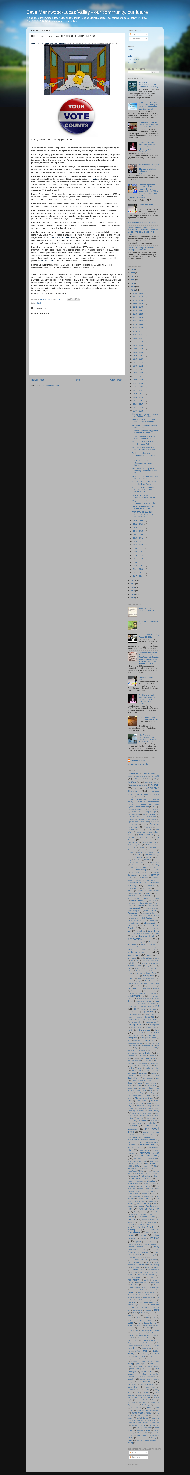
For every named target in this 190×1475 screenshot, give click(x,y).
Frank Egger (151, 973)
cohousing (144, 875)
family (139, 966)
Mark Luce (143, 1161)
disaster (142, 920)
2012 (133, 598)
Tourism (156, 1405)
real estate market (146, 1275)
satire (156, 1310)
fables (133, 963)
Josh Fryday (142, 1055)
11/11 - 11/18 (138, 317)
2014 (133, 591)
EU (137, 960)
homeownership (133, 1019)
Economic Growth (146, 936)
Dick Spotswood (148, 918)
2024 (133, 269)
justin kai (147, 1061)
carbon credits (142, 852)
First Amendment (150, 968)
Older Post (116, 379)
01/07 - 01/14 (138, 576)
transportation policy (141, 1413)
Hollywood (139, 1017)
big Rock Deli (152, 819)
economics (135, 939)
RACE (147, 1267)
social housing (144, 1354)
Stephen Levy (147, 1369)
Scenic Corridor (150, 1323)
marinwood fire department (140, 1137)
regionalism (133, 1280)
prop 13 (143, 1257)
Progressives (132, 1257)
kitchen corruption (152, 1068)
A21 (157, 776)
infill (129, 1040)
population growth (149, 1244)
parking (143, 1214)
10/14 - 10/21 (138, 331)
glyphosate (142, 993)
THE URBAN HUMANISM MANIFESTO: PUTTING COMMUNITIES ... (143, 514)
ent (154, 949)
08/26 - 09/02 (138, 356)
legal (129, 1085)
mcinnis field (146, 1166)
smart (147, 1346)
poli (155, 1232)
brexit (150, 832)
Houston (130, 1030)
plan (147, 1224)
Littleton (151, 1088)
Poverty (148, 1247)
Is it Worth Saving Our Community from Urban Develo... (142, 463)
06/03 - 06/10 (138, 397)
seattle (147, 1328)
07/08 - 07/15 (138, 380)
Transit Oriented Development (148, 1410)
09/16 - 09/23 (138, 345)
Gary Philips (145, 983)
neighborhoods (148, 1196)
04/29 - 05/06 (138, 521)
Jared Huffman (146, 1048)
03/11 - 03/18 (138, 545)
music (154, 1193)
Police (130, 1235)
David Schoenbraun (150, 908)
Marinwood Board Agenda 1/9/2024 (142, 223)
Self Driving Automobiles (150, 1330)
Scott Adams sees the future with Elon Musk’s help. (145, 477)
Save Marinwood (138, 761)
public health (142, 1265)
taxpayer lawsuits (144, 1395)
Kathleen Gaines (142, 1063)
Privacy (138, 1255)
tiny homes (132, 1402)
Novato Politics (143, 1204)
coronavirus (132, 888)
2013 (133, 594)
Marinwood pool (144, 1150)
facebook (144, 963)
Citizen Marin (141, 862)
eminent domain (135, 947)
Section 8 (155, 1328)
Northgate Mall (139, 1201)
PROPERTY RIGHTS (139, 1260)
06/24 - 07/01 (138, 387)
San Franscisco (142, 1305)
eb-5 (133, 936)
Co (158, 870)
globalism (131, 993)
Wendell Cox (142, 1433)
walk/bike (140, 1430)
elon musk (152, 944)
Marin (149, 1103)
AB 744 (135, 779)
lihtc (154, 1086)
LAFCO (148, 1070)
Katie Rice (155, 1063)
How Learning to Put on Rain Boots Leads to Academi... (143, 421)
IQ (158, 1043)
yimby (130, 1440)
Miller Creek (133, 1183)
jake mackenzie (147, 1045)
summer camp (145, 1379)
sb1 (145, 1315)
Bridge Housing (146, 834)
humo (149, 1033)
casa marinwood (150, 855)
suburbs (131, 1379)
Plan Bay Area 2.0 (145, 1227)
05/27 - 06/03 (138, 401)
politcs (143, 1235)
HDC (134, 1009)
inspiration (148, 1040)
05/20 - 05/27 (138, 404)
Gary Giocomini (133, 983)
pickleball (141, 1224)
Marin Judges (151, 1118)
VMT (139, 1428)
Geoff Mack (146, 988)
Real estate (144, 1272)
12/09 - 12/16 (138, 304)
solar (143, 1356)
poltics (138, 1242)
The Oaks (146, 1400)
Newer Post (37, 379)
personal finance (147, 1219)
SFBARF (131, 1338)
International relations (135, 1043)
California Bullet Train (149, 842)
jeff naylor (131, 1050)
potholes (140, 1247)
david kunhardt (134, 908)
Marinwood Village (149, 1153)
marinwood (132, 1126)
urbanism (155, 1423)
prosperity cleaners (135, 1262)
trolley (147, 1415)
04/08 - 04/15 (138, 531)
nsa (135, 1206)
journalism (153, 1055)
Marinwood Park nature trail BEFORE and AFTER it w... (144, 449)
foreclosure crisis (142, 971)
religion (146, 1280)
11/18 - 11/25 (138, 314)
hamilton (153, 1003)
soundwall (134, 1361)
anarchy (134, 804)
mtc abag (141, 1188)
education (132, 944)
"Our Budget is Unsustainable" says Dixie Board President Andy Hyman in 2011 (147, 738)
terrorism (137, 1400)
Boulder (149, 830)
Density (148, 915)
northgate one (151, 1201)
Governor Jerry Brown (143, 1001)
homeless (149, 1017)
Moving (140, 1186)
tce (155, 1395)
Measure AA (144, 1168)
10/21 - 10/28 (138, 328)
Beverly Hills (132, 819)
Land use (143, 1073)
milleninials (140, 1181)
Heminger (143, 1009)
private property (151, 1255)
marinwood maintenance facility (141, 1140)
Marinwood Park (147, 1145)
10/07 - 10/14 (138, 335)
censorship (138, 857)
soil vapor (135, 1356)
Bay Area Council (134, 817)
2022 (133, 276)
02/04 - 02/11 (138, 562)
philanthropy (152, 1222)
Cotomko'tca (141, 891)
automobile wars (134, 814)
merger (148, 1171)
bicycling (141, 819)
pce (153, 1217)
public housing (154, 1265)
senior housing (144, 1335)
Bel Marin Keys (151, 817)
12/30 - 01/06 (138, 293)
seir (137, 1330)
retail (143, 1285)
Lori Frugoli (140, 1093)
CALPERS (142, 847)
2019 (133, 287)
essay (157, 958)
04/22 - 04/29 (138, 524)
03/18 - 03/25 (138, 541)
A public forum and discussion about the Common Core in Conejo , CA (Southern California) (148, 147)
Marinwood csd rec (148, 1135)
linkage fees (132, 1088)
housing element (136, 1024)
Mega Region (132, 1171)
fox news (139, 973)
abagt (157, 782)
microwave (134, 1176)
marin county (153, 1111)
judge (141, 1058)
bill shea (135, 824)
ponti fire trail (151, 1242)
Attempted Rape (150, 812)
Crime (147, 893)
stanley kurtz (134, 1369)
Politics (154, 1238)
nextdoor (140, 1198)
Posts (133, 34)
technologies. (145, 1397)
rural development (143, 1300)
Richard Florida (141, 1287)
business (151, 840)
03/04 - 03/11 (138, 548)
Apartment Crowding (136, 809)
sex (155, 1335)
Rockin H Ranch (151, 1295)
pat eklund (143, 1217)
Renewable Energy (142, 1282)
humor (156, 1033)
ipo (153, 1043)
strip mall (142, 1376)
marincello (151, 1123)
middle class (145, 1176)
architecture (155, 809)
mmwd (154, 1183)
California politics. (152, 845)
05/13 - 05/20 (138, 408)
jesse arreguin (132, 1053)
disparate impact (134, 923)
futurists (130, 981)
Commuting (151, 880)
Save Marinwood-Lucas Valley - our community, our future (87, 12)
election (143, 944)
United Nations (142, 1418)
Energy (143, 949)
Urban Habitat (151, 1420)
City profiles (155, 862)
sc (139, 1323)
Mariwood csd (152, 1158)
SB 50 (151, 1313)
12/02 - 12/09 (138, 307)
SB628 (140, 1320)
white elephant (142, 1438)
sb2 (137, 1318)
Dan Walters (132, 903)
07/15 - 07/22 (138, 376)
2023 (133, 273)
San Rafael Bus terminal (140, 1307)
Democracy (132, 913)
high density (148, 1011)
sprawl (138, 1364)
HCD (156, 1006)
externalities (145, 960)
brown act (144, 837)
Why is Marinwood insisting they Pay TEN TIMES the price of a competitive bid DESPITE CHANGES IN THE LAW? (143, 231)
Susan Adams (146, 1384)
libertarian (137, 1086)
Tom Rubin (143, 1402)
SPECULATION (147, 1361)
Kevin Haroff (145, 1066)
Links (130, 56)
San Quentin (154, 1305)
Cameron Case (133, 850)
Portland (131, 1247)
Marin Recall (143, 1121)
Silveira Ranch (148, 1340)
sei (131, 1330)
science (139, 1325)
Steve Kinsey (147, 1371)
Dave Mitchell (152, 905)
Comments (135, 39)
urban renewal (143, 1423)
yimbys (139, 1440)
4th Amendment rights (142, 776)
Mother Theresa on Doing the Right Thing (147, 609)
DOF (144, 928)
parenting (133, 1214)
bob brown (149, 827)
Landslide (131, 1075)
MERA (141, 1171)
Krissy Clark (136, 1070)
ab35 (155, 779)
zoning (130, 1443)
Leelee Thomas (151, 1083)
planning (131, 1230)
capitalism (131, 852)
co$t (146, 872)
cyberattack (155, 898)
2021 (133, 280)
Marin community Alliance (144, 1108)
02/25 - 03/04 (138, 552)
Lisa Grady (142, 1088)
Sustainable (132, 1390)
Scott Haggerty (149, 1325)
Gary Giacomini (150, 981)
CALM (133, 847)
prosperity (153, 1260)
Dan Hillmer (152, 900)
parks (151, 1214)
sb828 (130, 1323)
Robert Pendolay (150, 1292)
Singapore (131, 1343)
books (141, 830)
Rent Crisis (135, 1285)
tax (138, 1393)
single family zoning (145, 1343)
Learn (140, 1083)
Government (134, 996)
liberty (147, 1086)
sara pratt (148, 1310)
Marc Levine (141, 1101)
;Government (133, 773)
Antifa (155, 807)
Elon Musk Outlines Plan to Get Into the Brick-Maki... (144, 483)
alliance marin (142, 799)
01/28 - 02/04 (138, 566)
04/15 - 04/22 (138, 528)
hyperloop (151, 1035)
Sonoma (141, 1359)
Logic (151, 1090)
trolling (154, 1415)
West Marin (141, 1435)
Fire (129, 968)
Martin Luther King (136, 1163)
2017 (133, 580)
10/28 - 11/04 (138, 324)
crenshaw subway (136, 893)
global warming (151, 991)
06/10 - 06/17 (138, 394)
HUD (156, 1030)
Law (157, 1078)
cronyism (146, 896)
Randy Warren (154, 1270)
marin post (132, 1121)
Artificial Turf (135, 812)
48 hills (130, 776)
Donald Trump (153, 931)
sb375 (155, 1318)
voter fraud (148, 1428)
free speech (148, 975)
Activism (155, 785)
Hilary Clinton (151, 1014)
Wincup (153, 1438)
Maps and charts (134, 59)
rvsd (154, 1300)
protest (149, 1262)
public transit (135, 1267)
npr (155, 1203)
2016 (133, 584)
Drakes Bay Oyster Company (141, 933)
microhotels (155, 1173)
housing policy (151, 1027)
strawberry (132, 1374)
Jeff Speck (141, 1050)
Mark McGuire (154, 1161)
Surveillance (145, 1381)
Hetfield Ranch (133, 1012)
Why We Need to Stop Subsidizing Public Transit (143, 496)
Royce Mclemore (148, 1297)
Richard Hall (154, 1287)
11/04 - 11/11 (138, 321)
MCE (137, 1166)
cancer (143, 850)
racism (156, 1267)
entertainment (136, 952)
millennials (151, 1181)
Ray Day (134, 1272)
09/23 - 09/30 (138, 342)
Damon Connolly (137, 901)
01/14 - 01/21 (138, 573)
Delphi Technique (150, 911)
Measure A (132, 1168)
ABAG (132, 781)
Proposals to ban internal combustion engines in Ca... (144, 502)
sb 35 (134, 1313)
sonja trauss (132, 1359)
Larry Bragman (148, 1078)
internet (147, 1043)
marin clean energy (144, 1106)
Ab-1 (142, 779)
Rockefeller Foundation (135, 1295)
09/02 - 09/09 (138, 352)
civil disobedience (136, 865)
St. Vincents (140, 1366)
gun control (142, 1003)
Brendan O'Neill (141, 832)
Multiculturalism (133, 1193)
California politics (135, 845)
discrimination (152, 920)
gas (152, 983)
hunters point (138, 1035)
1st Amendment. (148, 773)
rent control (155, 1282)
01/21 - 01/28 (138, 569)
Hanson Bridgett (133, 1006)
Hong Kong (146, 1019)
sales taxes (148, 1302)
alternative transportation (148, 802)
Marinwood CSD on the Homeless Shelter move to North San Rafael (148, 125)
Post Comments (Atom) (51, 385)
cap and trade (152, 850)
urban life (131, 1423)
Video (130, 1428)
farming (146, 966)
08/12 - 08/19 (138, 362)
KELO (134, 1065)
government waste (143, 998)
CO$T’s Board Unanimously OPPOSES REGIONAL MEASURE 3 (143, 489)
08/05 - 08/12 (138, 366)
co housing (136, 872)
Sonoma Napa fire (153, 1359)
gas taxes (138, 986)
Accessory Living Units (138, 785)
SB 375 (142, 1313)
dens (141, 915)
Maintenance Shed (144, 1098)
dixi (141, 926)
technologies (132, 1397)
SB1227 (153, 1315)
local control (141, 1090)
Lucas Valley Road (134, 1095)
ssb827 (152, 1364)
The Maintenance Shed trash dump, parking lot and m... (143, 437)
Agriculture (150, 797)
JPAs (135, 1058)
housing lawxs (154, 1025)
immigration (132, 1038)
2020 (133, 283)
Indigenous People (149, 1038)
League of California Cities (141, 1080)
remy (131, 1282)
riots (150, 1290)
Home (77, 379)
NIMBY (149, 1199)
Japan (137, 1048)
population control (134, 1244)
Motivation (131, 1186)
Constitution (150, 886)
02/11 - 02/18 (138, 559)
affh (136, 788)
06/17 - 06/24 (138, 390)
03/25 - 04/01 (138, 538)
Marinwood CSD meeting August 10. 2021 (149, 636)
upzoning (155, 1418)
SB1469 (130, 1318)
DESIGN (156, 915)
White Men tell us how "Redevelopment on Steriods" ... (145, 455)
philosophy (131, 1224)
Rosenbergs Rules (134, 1297)
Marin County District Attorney (142, 1113)
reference (152, 1277)
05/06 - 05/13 (138, 411)
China (146, 860)
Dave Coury (140, 906)
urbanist (134, 1425)
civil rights (148, 865)
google (153, 993)
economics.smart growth (137, 942)
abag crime (148, 782)
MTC (148, 1186)
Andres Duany (146, 804)
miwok (145, 1183)
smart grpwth (146, 1348)
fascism (154, 966)
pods (147, 1232)
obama (141, 1206)
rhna (149, 1285)
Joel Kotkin (145, 1053)
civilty (132, 867)
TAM (147, 1389)
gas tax (95, 179)
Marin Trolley (137, 1123)
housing (156, 1019)
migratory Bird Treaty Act (141, 1178)
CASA (137, 855)
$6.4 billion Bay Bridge (62, 238)
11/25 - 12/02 (138, 310)
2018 (133, 290)
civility (157, 865)
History (130, 1017)
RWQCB (131, 1302)
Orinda (136, 1212)
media (154, 1168)
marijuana (139, 1103)
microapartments (140, 1173)
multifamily (145, 1193)
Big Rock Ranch (133, 822)
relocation (156, 1280)
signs (136, 1340)
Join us (131, 53)
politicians (143, 1238)
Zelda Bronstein (150, 1440)
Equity (149, 955)
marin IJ (140, 1118)
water (148, 1430)
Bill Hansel (155, 822)
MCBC (130, 1166)
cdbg (129, 857)
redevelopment (134, 1277)
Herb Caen (152, 1009)
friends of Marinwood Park (147, 978)
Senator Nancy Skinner (137, 1333)
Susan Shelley (150, 1387)
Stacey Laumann (153, 1366)
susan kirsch (133, 1387)
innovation (136, 1040)
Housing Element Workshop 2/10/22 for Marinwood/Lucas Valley (148, 84)
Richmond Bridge (138, 1290)
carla (151, 852)
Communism (143, 878)
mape (130, 1101)
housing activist (137, 1022)
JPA (129, 1058)
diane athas (134, 918)
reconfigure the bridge (47, 261)
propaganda (154, 1257)
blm (144, 824)
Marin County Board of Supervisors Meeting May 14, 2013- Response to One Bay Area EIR (149, 106)
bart (144, 814)
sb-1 (136, 1315)
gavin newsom (151, 986)
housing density (150, 1022)
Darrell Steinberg (146, 903)
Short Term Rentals (145, 1338)
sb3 (142, 1318)
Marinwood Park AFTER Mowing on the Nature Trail (145, 443)
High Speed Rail (134, 1014)
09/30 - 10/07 (138, 338)
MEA (154, 1166)
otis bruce (143, 1212)
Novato (130, 1204)
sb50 (130, 1320)
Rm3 (39, 303)
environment (134, 955)
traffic (149, 1408)
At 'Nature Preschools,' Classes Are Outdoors (144, 426)
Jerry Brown (152, 1050)
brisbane (131, 837)
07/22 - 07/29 (138, 373)
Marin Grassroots (146, 1115)
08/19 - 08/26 (138, 359)
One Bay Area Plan (149, 1209)
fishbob (130, 971)
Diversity (131, 926)
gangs (138, 981)
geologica (156, 988)
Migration (156, 1176)
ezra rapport (155, 960)
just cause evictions (134, 1060)
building (142, 840)
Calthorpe (152, 847)
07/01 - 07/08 (138, 383)
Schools (131, 1325)
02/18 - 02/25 (138, 555)
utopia (143, 1425)
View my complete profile (138, 764)
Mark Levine (132, 1161)
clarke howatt (142, 867)
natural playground (134, 1196)
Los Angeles (152, 1093)
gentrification (133, 988)
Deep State (137, 911)
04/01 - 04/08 (138, 534)
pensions (132, 1219)
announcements (142, 807)
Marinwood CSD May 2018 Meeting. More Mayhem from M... (144, 471)
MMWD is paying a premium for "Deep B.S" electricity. (141, 249)
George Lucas (136, 991)
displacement (149, 923)
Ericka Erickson (146, 958)
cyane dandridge (142, 898)
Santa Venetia (137, 1310)
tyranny (130, 1418)
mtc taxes (150, 1188)
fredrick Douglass (133, 976)
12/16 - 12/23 (138, 300)
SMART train (141, 1351)
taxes (146, 1392)
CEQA (148, 857)
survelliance (132, 1384)
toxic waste (136, 1407)
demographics (148, 913)
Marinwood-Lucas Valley (147, 1155)
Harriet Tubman (146, 1006)
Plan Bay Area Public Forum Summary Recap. (148, 718)
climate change (141, 870)
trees (139, 1415)
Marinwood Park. (135, 1148)
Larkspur (143, 1075)
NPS (129, 1206)
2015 (133, 587)
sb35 (148, 1318)
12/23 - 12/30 (138, 297)
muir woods (150, 1191)
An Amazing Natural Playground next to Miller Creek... (145, 432)
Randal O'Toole (138, 1270)
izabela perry (134, 1045)
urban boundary (137, 1420)
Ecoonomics (153, 942)
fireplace (137, 968)
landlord (153, 1073)
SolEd (152, 1356)
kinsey (140, 1068)
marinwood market (135, 1142)
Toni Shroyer (146, 1405)
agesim (140, 797)
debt (129, 910)
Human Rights (139, 1033)
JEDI (155, 1048)
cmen (152, 870)
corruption (146, 888)
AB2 (148, 779)
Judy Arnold (150, 1058)
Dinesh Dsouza (133, 920)
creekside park (154, 891)
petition (141, 1222)
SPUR (145, 1364)
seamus (139, 1328)
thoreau (154, 1400)
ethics (132, 960)
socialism (155, 1354)
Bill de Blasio (145, 822)
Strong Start (152, 1376)
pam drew (156, 1212)
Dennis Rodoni (132, 915)
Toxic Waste (132, 62)
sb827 (151, 1320)
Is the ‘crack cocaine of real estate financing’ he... (143, 507)
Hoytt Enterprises (143, 1030)
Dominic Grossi (140, 931)
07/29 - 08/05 (138, 369)
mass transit (150, 1163)
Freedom (131, 978)
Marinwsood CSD (139, 1158)
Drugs (157, 933)
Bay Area (151, 814)
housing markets (136, 1027)
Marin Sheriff (155, 1120)
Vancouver (152, 1425)
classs (130, 870)
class (154, 867)
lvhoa (147, 1095)
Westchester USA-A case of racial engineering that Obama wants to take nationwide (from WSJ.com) (149, 169)
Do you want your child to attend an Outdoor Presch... (145, 415)
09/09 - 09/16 (138, 349)
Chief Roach (138, 860)
